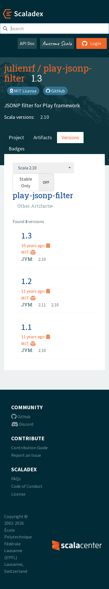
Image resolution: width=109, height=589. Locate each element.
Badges (17, 148)
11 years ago (35, 291)
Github (20, 416)
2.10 (44, 117)
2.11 (42, 304)
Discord (22, 424)
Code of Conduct (26, 486)
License (18, 494)
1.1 (26, 326)
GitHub (55, 91)
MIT (28, 252)
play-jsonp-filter (48, 73)
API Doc (27, 43)
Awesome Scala (57, 43)
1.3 (26, 235)
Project (16, 137)
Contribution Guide (29, 447)
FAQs (16, 478)
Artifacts (43, 137)
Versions (70, 137)
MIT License (23, 91)
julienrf (19, 68)
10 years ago (35, 245)
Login (91, 43)
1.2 (26, 281)
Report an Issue (26, 455)
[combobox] (43, 167)
